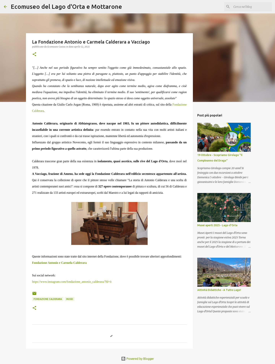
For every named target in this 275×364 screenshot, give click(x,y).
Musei (69, 299)
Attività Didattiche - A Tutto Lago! (219, 289)
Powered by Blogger (137, 358)
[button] (34, 54)
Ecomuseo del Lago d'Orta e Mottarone (66, 6)
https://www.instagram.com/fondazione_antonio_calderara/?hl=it (72, 281)
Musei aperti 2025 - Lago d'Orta (217, 225)
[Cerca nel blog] (252, 6)
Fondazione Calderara (48, 299)
